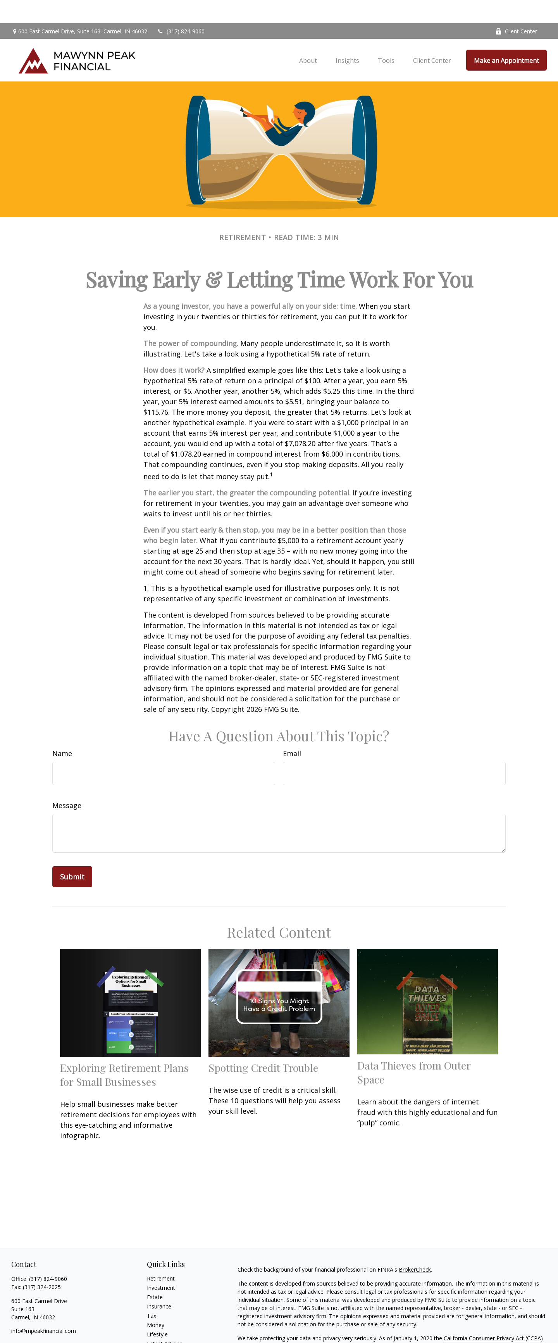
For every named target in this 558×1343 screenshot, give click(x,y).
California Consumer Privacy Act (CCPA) (493, 1315)
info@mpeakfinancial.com (43, 1307)
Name (62, 730)
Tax (151, 1292)
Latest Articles (165, 1320)
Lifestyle (157, 1311)
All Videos (159, 1329)
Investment (161, 1264)
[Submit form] (72, 853)
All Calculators (164, 1339)
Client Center (516, 8)
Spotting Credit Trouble (263, 1044)
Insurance (159, 1283)
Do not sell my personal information (464, 1323)
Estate (155, 1273)
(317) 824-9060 (181, 8)
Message (66, 782)
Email (292, 730)
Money (155, 1301)
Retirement (161, 1255)
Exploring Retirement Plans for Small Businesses (124, 1051)
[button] (308, 37)
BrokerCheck (415, 1246)
